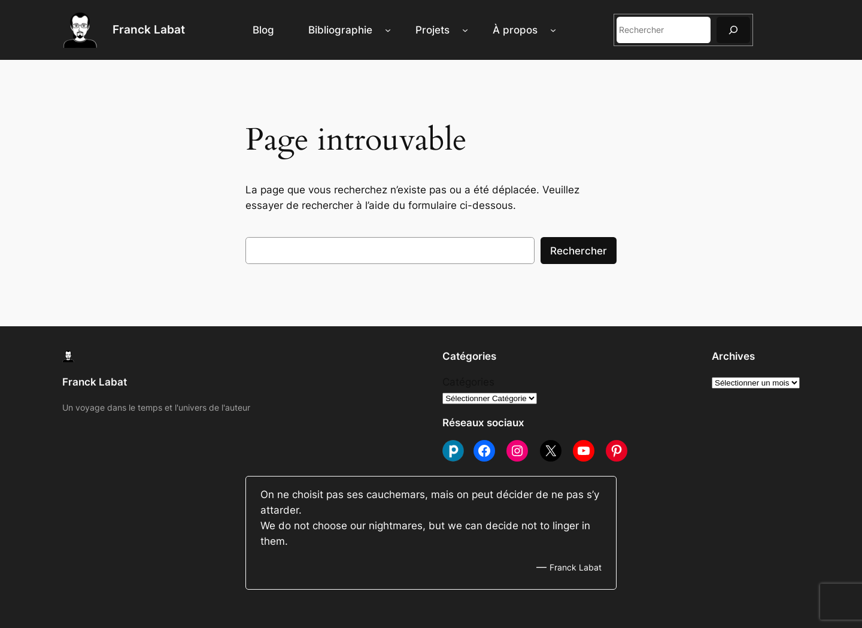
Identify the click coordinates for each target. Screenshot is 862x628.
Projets (432, 30)
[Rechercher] (733, 30)
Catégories (468, 382)
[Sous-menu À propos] (553, 30)
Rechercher (578, 251)
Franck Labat (149, 29)
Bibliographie (340, 30)
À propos (515, 30)
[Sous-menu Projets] (465, 30)
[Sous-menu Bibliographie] (388, 30)
